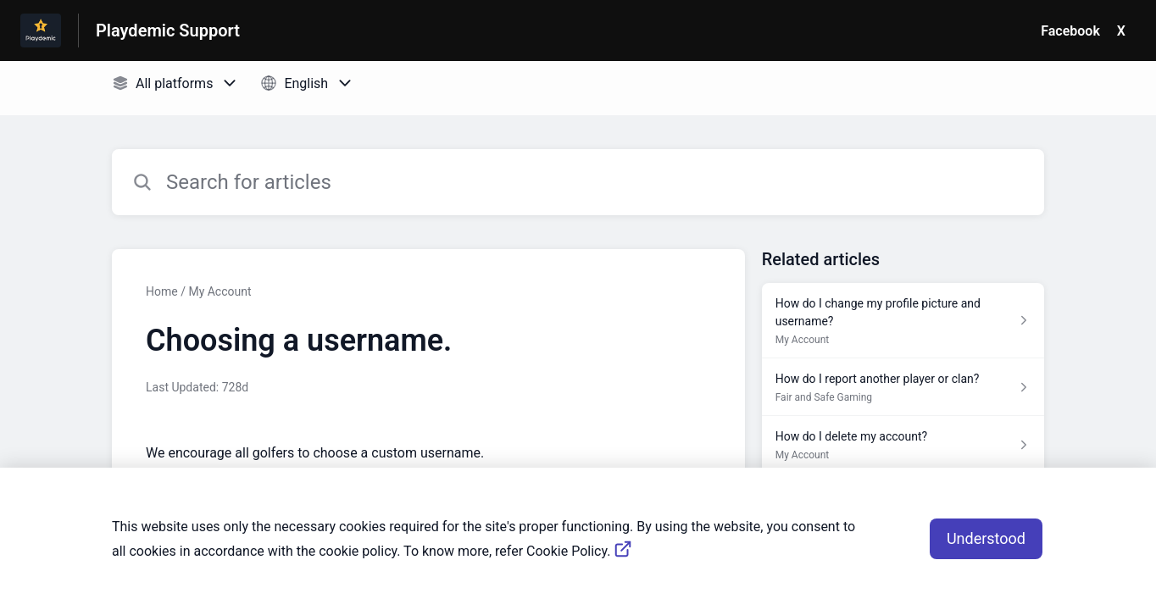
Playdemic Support (168, 30)
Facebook (1070, 31)
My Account (219, 291)
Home (162, 291)
